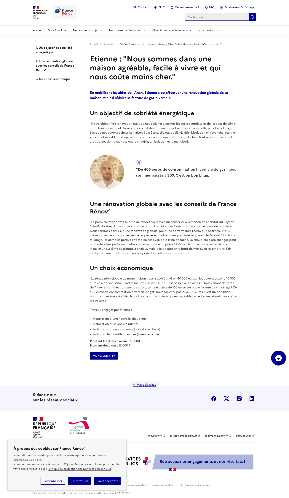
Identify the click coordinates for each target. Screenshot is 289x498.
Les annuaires (206, 30)
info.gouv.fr (154, 436)
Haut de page (146, 384)
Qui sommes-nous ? (187, 7)
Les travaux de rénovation (125, 30)
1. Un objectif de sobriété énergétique (54, 49)
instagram (239, 398)
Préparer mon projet (86, 30)
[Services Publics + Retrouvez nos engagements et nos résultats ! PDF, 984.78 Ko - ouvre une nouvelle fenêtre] (172, 462)
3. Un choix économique (53, 79)
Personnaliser (53, 481)
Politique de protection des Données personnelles (79, 469)
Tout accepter (107, 481)
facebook (213, 398)
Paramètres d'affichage (239, 7)
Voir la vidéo (102, 356)
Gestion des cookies (162, 485)
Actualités (108, 44)
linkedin (251, 398)
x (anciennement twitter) (226, 398)
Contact (143, 7)
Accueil (37, 30)
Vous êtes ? (55, 30)
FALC (162, 7)
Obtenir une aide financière (169, 30)
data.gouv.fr (243, 436)
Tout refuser (79, 481)
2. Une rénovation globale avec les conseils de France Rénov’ (55, 65)
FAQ (211, 7)
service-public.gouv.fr (183, 436)
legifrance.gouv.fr (216, 436)
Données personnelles (134, 485)
